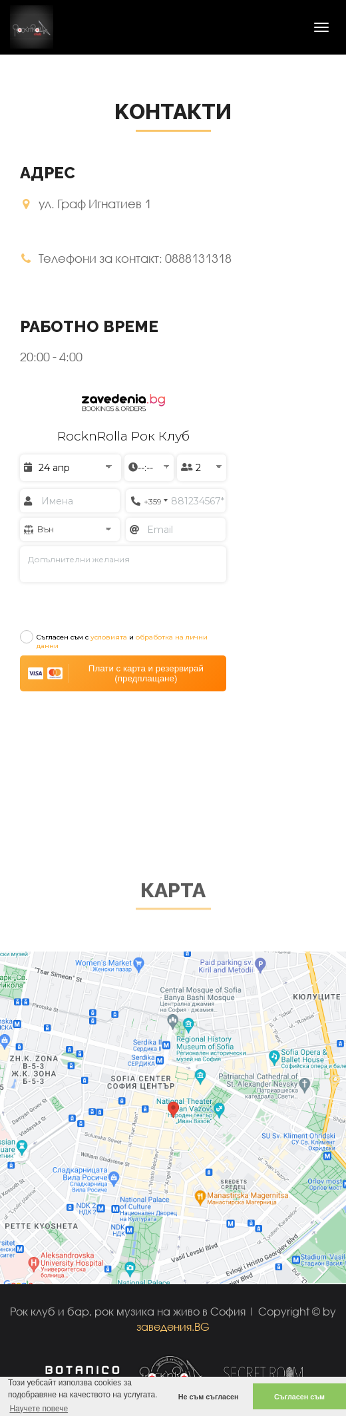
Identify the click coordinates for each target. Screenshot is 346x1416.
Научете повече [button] (38, 1408)
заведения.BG (173, 1326)
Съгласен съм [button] (299, 1397)
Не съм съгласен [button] (208, 1397)
